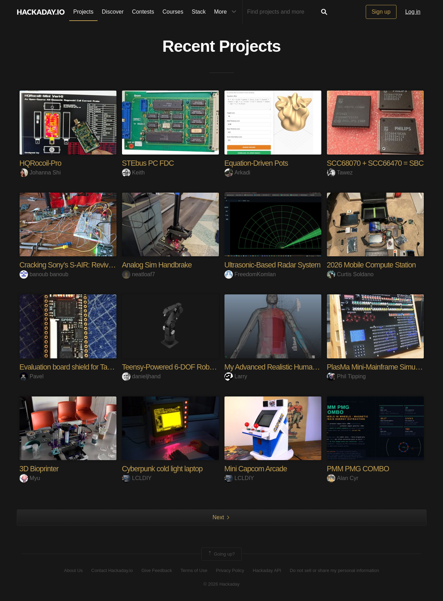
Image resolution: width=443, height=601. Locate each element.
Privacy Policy (230, 570)
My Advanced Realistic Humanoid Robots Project (300, 367)
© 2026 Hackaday (221, 583)
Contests (143, 12)
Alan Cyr (342, 478)
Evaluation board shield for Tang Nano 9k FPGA (93, 367)
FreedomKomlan (250, 274)
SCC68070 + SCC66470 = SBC (377, 163)
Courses (173, 12)
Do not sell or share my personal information (334, 570)
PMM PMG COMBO (359, 468)
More (226, 12)
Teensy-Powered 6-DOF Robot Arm (177, 367)
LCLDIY (137, 478)
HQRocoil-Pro (41, 163)
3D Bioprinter (40, 468)
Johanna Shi (40, 173)
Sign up (381, 12)
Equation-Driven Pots (257, 163)
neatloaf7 (138, 274)
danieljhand (141, 376)
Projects (83, 12)
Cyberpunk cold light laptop (163, 468)
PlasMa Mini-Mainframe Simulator (379, 367)
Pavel (32, 376)
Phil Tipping (346, 376)
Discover (112, 12)
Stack (199, 12)
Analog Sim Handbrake (158, 264)
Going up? (221, 554)
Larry (235, 376)
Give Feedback (156, 570)
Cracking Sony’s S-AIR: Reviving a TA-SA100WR (96, 264)
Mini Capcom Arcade (256, 468)
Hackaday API (267, 570)
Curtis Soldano (350, 274)
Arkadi (237, 173)
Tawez (340, 173)
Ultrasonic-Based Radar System (274, 264)
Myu (30, 478)
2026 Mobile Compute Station (373, 264)
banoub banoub (44, 274)
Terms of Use (193, 570)
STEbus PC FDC (149, 163)
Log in (413, 12)
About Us (73, 570)
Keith (133, 173)
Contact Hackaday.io (112, 570)
